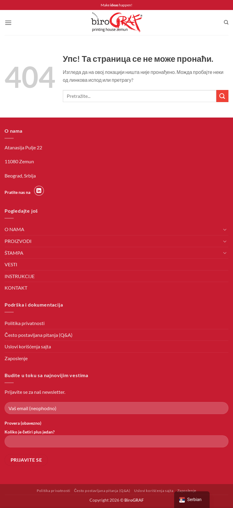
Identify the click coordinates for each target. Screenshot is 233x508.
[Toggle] (224, 229)
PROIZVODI (18, 241)
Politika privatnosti (25, 323)
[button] (8, 22)
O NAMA (14, 229)
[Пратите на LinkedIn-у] (39, 191)
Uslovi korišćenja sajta (28, 346)
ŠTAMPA (14, 253)
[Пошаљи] (222, 96)
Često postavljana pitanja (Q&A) (39, 335)
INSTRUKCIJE (20, 276)
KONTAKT (16, 288)
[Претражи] (226, 22)
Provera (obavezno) (23, 423)
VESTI (11, 264)
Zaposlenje (16, 358)
